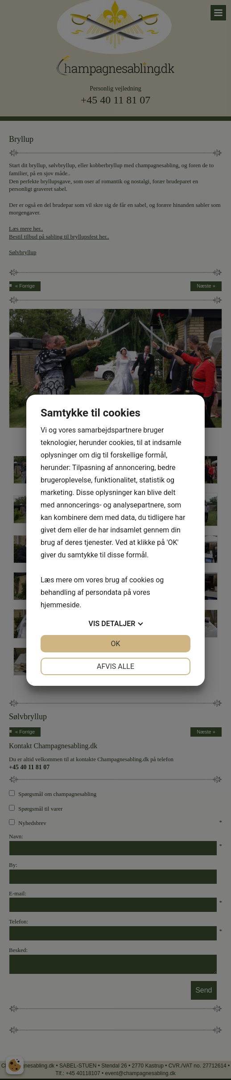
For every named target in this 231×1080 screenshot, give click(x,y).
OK (115, 643)
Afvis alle (115, 666)
